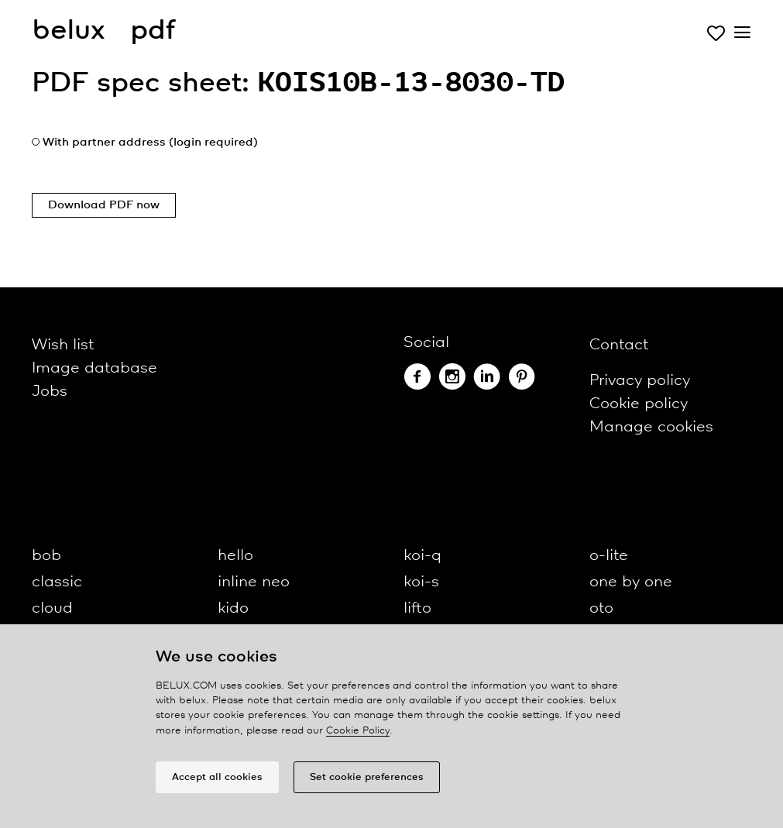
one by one (630, 582)
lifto (417, 608)
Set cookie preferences (367, 781)
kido (233, 608)
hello (235, 555)
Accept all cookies (217, 781)
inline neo (254, 582)
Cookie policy (638, 404)
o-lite (608, 555)
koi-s (421, 582)
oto (601, 608)
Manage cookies (651, 427)
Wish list (63, 345)
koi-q (422, 555)
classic (57, 582)
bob (46, 555)
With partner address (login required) (150, 142)
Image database (94, 368)
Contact (618, 345)
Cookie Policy (358, 735)
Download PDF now (104, 205)
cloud (52, 608)
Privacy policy (639, 380)
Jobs (49, 391)
